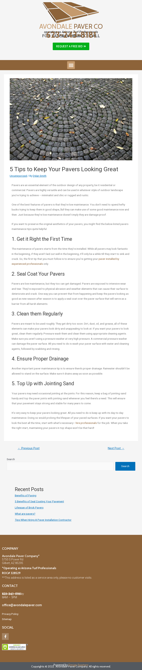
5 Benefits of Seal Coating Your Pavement (39, 501)
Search (11, 459)
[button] (71, 46)
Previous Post (28, 448)
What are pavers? (25, 513)
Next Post (116, 448)
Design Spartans (78, 665)
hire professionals (86, 422)
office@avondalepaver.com (22, 605)
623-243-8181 (71, 35)
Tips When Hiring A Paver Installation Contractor (43, 519)
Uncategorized (18, 175)
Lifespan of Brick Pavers (29, 507)
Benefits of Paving (25, 495)
